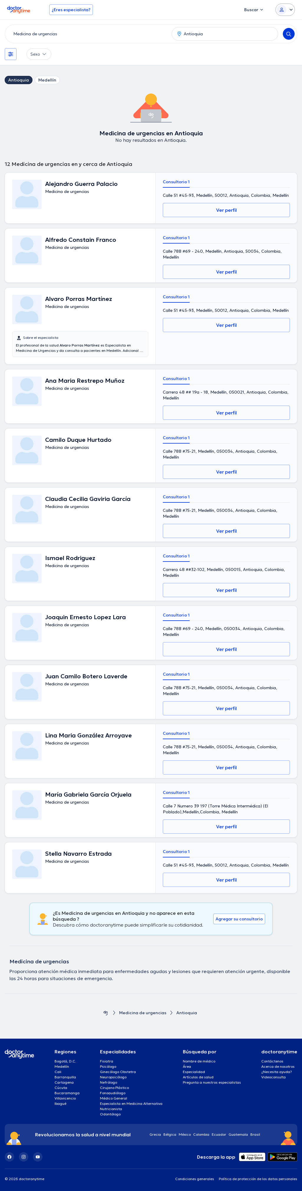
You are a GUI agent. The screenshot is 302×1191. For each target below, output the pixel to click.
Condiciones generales (194, 1179)
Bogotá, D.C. (65, 1061)
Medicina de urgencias (142, 1012)
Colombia (201, 1134)
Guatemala (238, 1134)
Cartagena (64, 1082)
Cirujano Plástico (114, 1087)
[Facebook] (9, 1157)
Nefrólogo (108, 1082)
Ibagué (60, 1103)
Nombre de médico (199, 1061)
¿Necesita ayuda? (276, 1072)
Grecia (155, 1134)
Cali (58, 1072)
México (185, 1134)
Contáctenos (272, 1061)
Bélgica (169, 1134)
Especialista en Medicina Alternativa (131, 1103)
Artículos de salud (198, 1077)
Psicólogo (108, 1066)
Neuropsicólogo (113, 1077)
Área (187, 1066)
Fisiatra (106, 1061)
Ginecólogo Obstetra (118, 1072)
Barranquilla (65, 1077)
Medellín (47, 80)
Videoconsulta (273, 1077)
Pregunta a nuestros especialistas (212, 1082)
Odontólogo (110, 1114)
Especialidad (194, 1072)
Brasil (255, 1134)
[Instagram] (23, 1157)
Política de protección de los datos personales (258, 1179)
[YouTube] (37, 1157)
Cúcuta (61, 1087)
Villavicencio (65, 1098)
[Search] (289, 34)
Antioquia (18, 80)
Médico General (113, 1098)
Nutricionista (111, 1109)
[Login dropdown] (285, 10)
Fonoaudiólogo (112, 1093)
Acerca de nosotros (278, 1066)
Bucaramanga (67, 1093)
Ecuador (219, 1134)
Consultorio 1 (176, 181)
